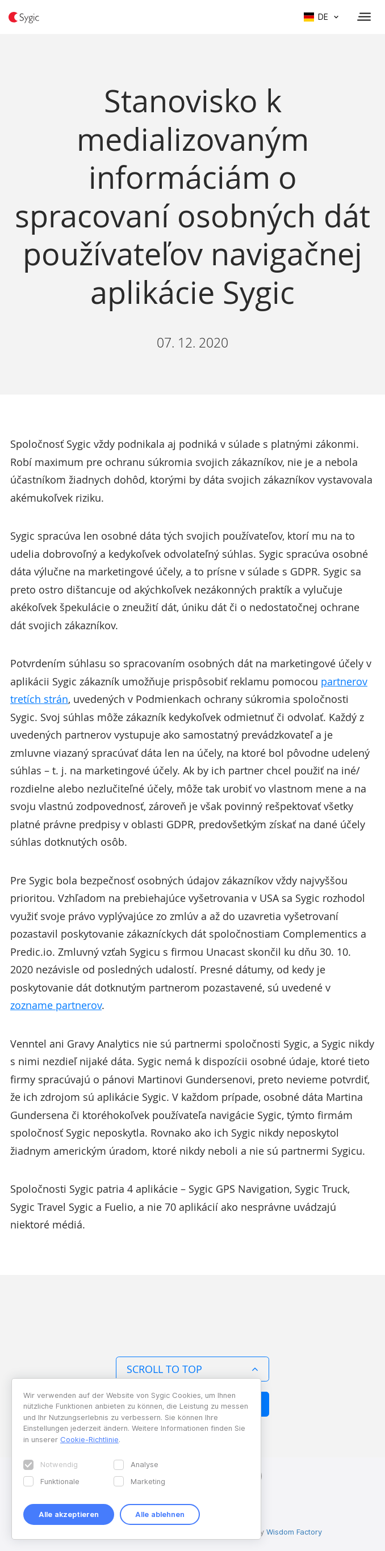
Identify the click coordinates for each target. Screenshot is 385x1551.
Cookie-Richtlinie (89, 1439)
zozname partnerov (56, 1005)
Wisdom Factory (294, 1531)
